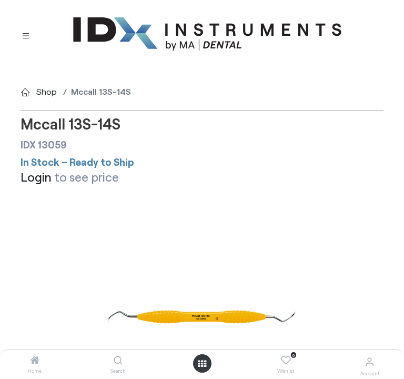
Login (36, 176)
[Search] (118, 360)
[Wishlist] (286, 360)
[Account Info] (370, 361)
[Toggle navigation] (26, 34)
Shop (46, 91)
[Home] (34, 360)
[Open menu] (202, 363)
